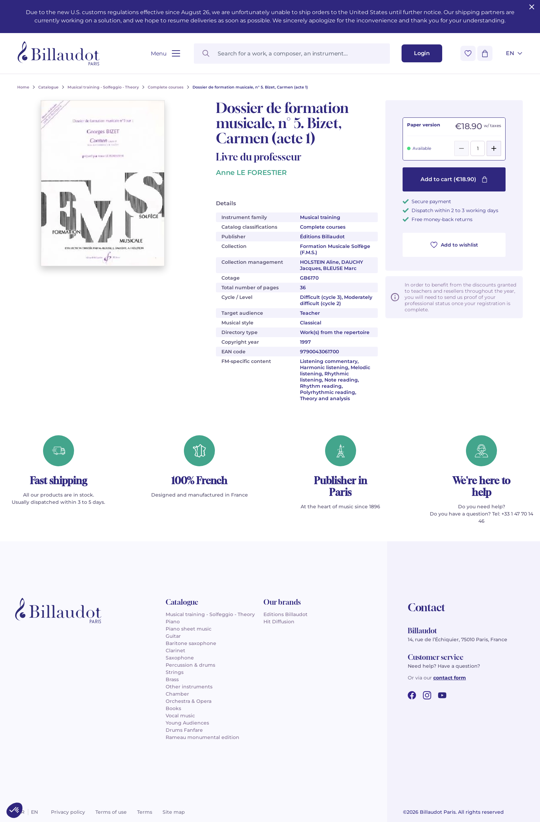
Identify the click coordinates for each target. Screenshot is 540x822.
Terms (144, 812)
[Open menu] (165, 54)
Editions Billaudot (285, 614)
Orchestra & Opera (188, 701)
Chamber (177, 694)
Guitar (173, 636)
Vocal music (180, 715)
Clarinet (175, 650)
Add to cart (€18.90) (454, 179)
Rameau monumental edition (202, 737)
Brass (172, 679)
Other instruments (189, 686)
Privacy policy (68, 812)
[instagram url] (427, 695)
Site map (174, 812)
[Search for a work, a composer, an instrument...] (292, 53)
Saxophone (180, 657)
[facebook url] (412, 695)
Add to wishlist (454, 245)
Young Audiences (187, 723)
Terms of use (111, 812)
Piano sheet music (188, 629)
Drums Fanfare (184, 730)
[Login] (422, 53)
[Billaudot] (58, 53)
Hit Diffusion (278, 621)
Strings (175, 672)
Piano (173, 621)
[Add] (494, 148)
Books (173, 708)
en (34, 812)
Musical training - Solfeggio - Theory (210, 614)
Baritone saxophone (191, 643)
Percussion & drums (190, 665)
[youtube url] (442, 695)
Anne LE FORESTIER (251, 172)
